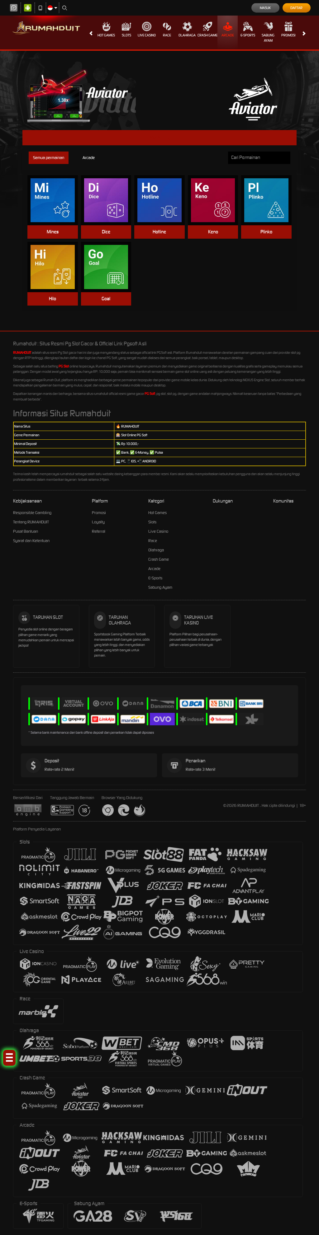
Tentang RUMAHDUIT (31, 522)
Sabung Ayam (268, 32)
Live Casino (147, 29)
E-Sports (247, 29)
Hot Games (106, 29)
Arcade (227, 29)
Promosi (288, 29)
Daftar (296, 8)
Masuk (265, 8)
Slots (126, 29)
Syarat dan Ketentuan (31, 540)
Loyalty (98, 522)
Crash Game (207, 29)
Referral (98, 531)
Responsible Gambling (32, 512)
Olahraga (187, 29)
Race (167, 29)
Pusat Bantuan (25, 531)
